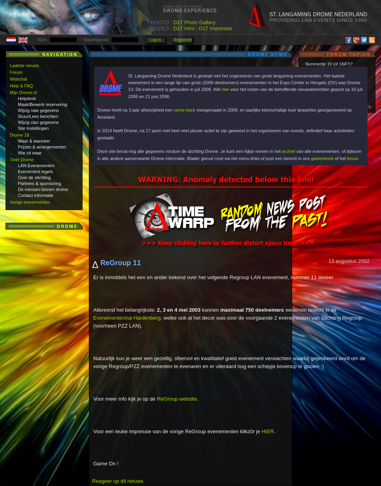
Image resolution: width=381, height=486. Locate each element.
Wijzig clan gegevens (38, 122)
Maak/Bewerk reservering (42, 104)
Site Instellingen (33, 128)
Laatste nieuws (24, 65)
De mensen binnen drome (43, 189)
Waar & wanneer (34, 141)
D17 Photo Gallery (194, 22)
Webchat (18, 79)
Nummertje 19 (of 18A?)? (329, 64)
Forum (16, 72)
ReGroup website (176, 399)
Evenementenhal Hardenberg (127, 318)
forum (352, 158)
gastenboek (322, 158)
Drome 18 (19, 135)
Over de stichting (34, 177)
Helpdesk (27, 98)
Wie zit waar (30, 152)
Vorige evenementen (30, 202)
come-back (184, 110)
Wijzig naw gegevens (38, 110)
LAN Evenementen (36, 165)
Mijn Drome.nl (23, 92)
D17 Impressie (215, 28)
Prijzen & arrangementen (42, 147)
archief (288, 151)
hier (225, 89)
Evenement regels (35, 171)
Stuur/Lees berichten (38, 116)
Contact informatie (35, 195)
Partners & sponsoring (39, 183)
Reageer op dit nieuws (117, 481)
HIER (268, 431)
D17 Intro (183, 28)
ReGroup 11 (120, 263)
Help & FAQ (21, 85)
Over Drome (22, 159)
